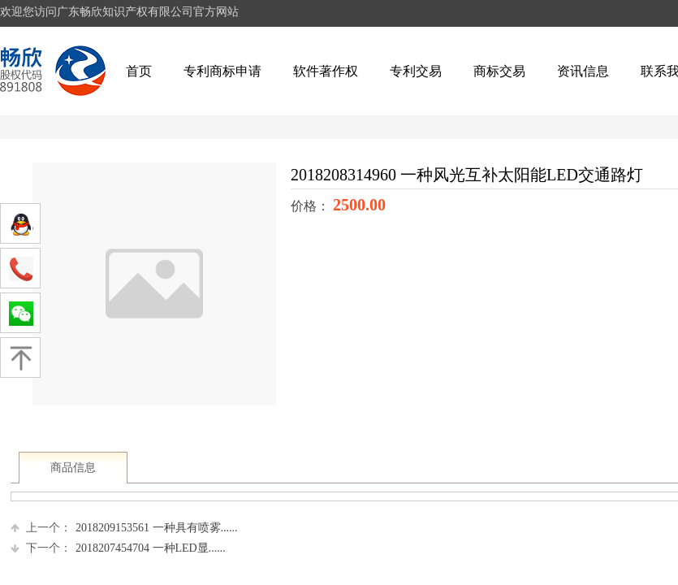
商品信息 (73, 468)
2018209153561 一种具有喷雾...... (124, 528)
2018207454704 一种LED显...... (118, 548)
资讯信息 (583, 71)
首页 (139, 71)
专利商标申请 (222, 71)
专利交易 (416, 71)
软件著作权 (325, 71)
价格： (312, 206)
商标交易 (499, 71)
